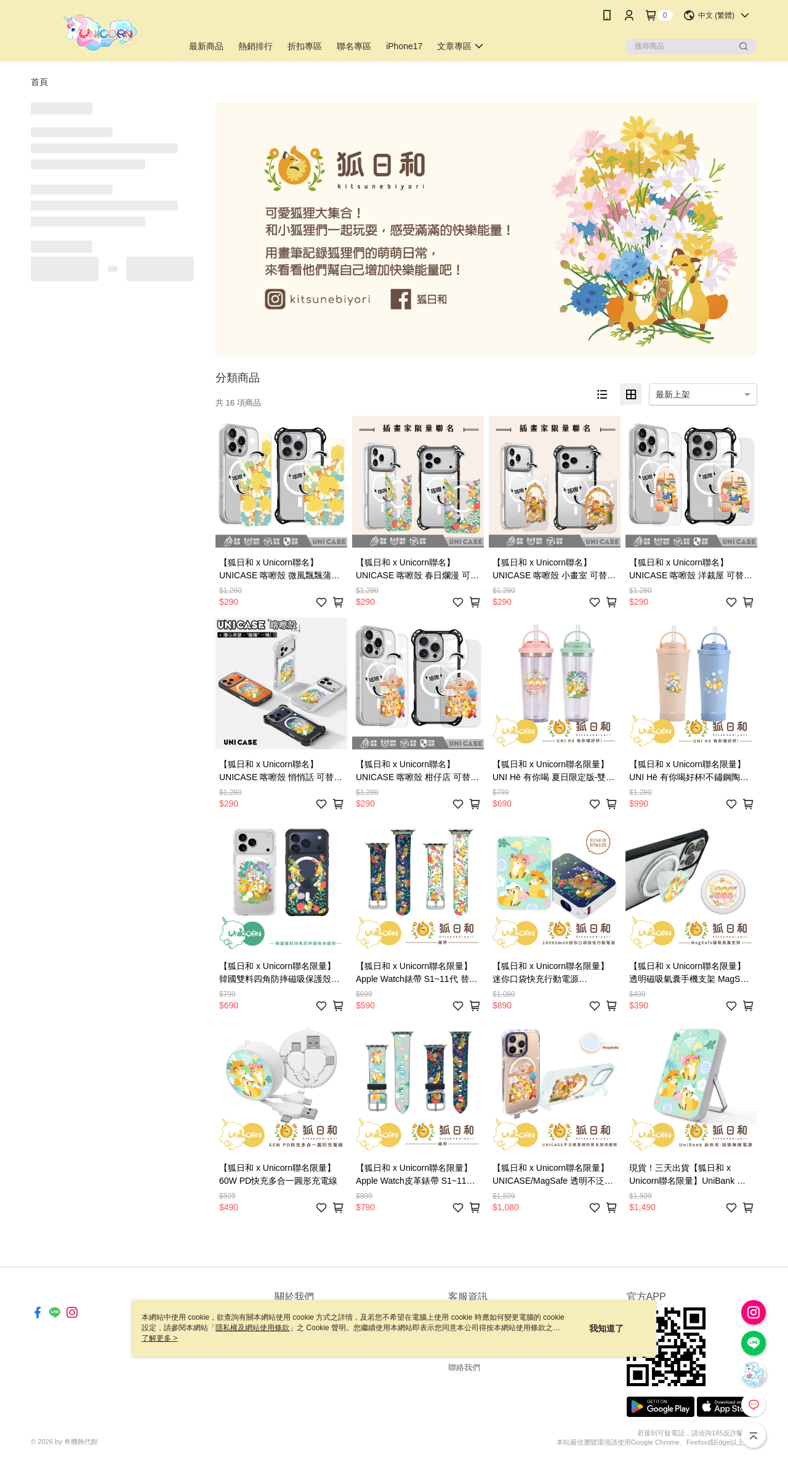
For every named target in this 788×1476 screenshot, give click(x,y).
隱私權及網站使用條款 (252, 1327)
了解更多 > (159, 1338)
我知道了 (606, 1328)
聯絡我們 (464, 1367)
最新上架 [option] (673, 394)
